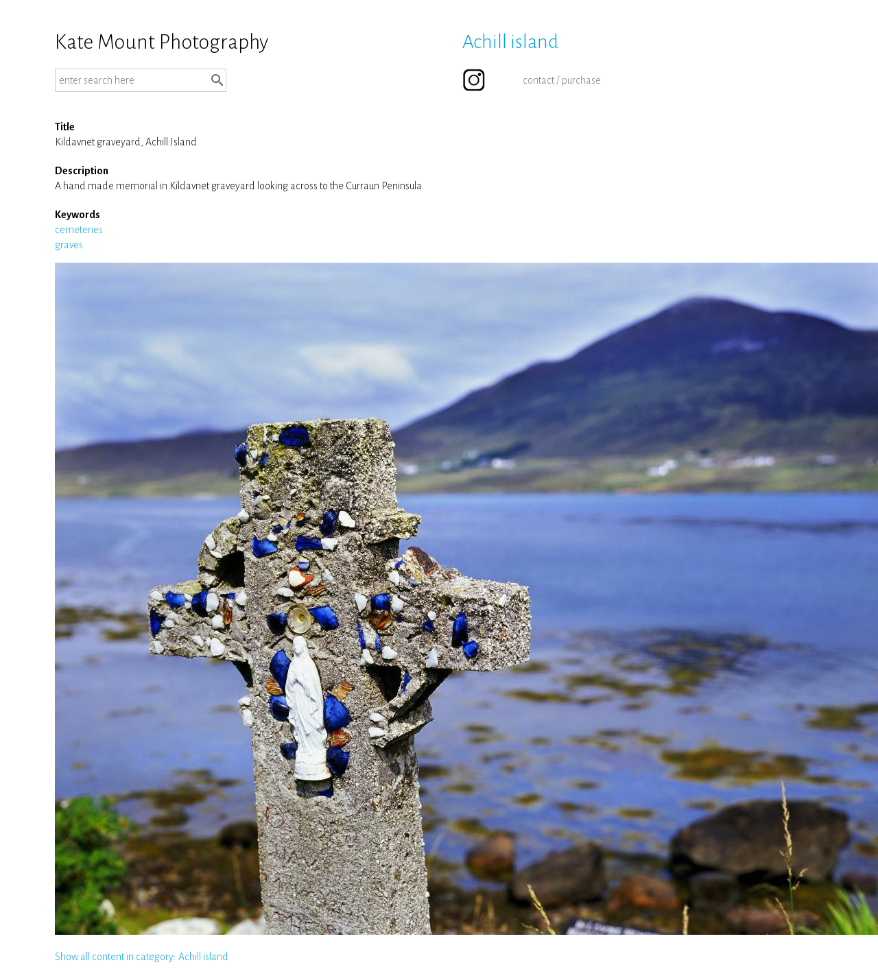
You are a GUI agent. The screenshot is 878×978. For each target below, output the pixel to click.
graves (69, 244)
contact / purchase (562, 80)
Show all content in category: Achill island (141, 956)
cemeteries (79, 229)
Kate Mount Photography (161, 42)
